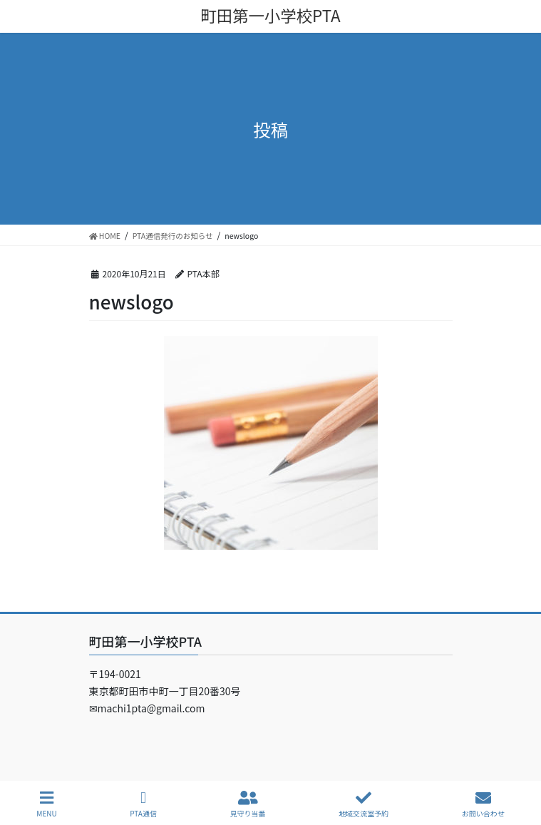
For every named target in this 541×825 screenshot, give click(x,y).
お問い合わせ (483, 804)
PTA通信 (143, 804)
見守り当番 (248, 804)
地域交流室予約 (363, 804)
